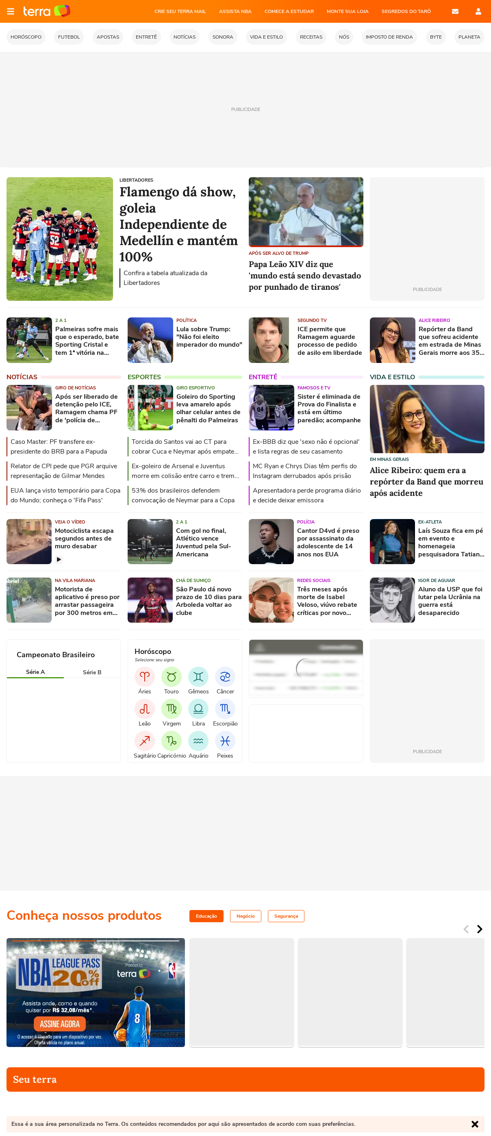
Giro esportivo (195, 388)
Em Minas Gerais (389, 459)
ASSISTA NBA (235, 11)
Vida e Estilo (392, 377)
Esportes (144, 377)
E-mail (455, 11)
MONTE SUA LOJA (348, 11)
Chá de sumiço (193, 581)
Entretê (263, 377)
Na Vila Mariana (75, 581)
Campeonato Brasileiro (56, 655)
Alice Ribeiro (434, 320)
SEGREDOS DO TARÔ (406, 11)
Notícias (22, 377)
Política (186, 320)
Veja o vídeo (70, 522)
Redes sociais (313, 581)
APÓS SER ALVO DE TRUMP (279, 253)
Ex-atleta (430, 522)
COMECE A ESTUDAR (289, 11)
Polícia (306, 522)
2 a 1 (61, 320)
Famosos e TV (314, 388)
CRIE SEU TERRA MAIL (180, 11)
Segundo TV (312, 320)
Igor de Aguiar (436, 581)
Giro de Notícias (75, 388)
